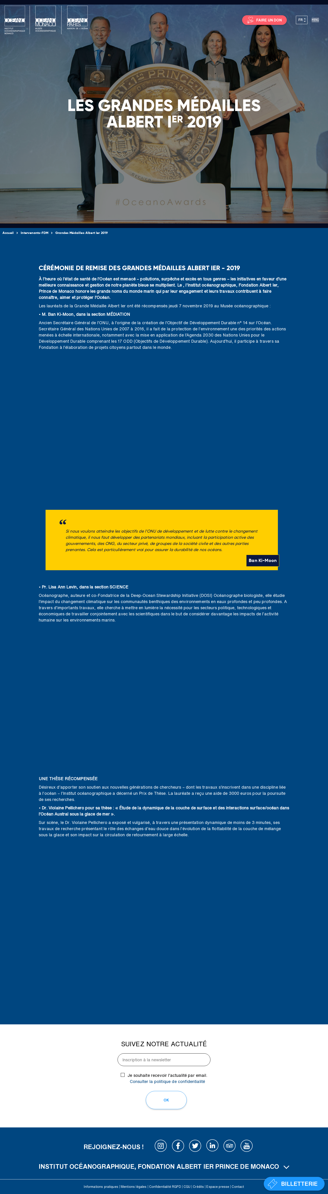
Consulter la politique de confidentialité (167, 1081)
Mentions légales (134, 1186)
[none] (302, 20)
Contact (238, 1186)
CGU (187, 1186)
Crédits (198, 1186)
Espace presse (217, 1186)
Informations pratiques (101, 1186)
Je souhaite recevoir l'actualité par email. (167, 1078)
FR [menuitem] (300, 19)
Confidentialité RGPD (165, 1186)
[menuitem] (302, 20)
